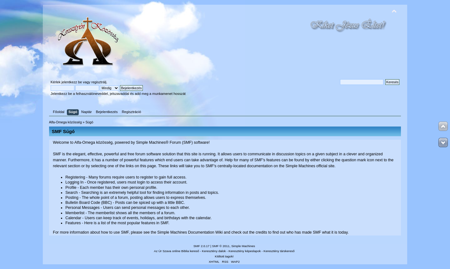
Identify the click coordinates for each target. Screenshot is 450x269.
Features (73, 223)
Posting (71, 197)
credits (261, 232)
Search (71, 192)
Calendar (73, 218)
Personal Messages (82, 207)
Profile (70, 187)
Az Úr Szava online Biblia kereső (176, 251)
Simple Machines (243, 246)
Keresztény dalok (214, 251)
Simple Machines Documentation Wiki (189, 232)
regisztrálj (98, 82)
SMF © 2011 (221, 246)
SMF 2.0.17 (201, 246)
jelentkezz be (72, 82)
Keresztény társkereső (278, 251)
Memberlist (74, 213)
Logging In (74, 182)
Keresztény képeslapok (244, 251)
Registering (75, 177)
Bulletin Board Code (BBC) (88, 202)
